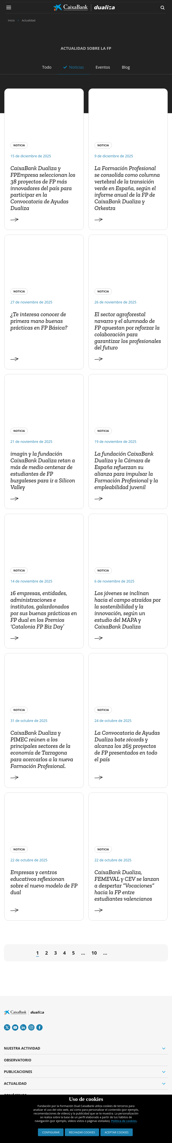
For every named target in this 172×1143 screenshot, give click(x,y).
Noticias (76, 67)
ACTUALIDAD (15, 1083)
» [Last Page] (155, 954)
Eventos (103, 67)
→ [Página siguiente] (115, 954)
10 (94, 952)
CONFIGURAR (50, 1132)
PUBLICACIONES (18, 1071)
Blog (126, 67)
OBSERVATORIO (17, 1060)
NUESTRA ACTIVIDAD (22, 1048)
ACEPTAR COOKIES (116, 1132)
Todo (46, 67)
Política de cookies (123, 1121)
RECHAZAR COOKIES (82, 1132)
